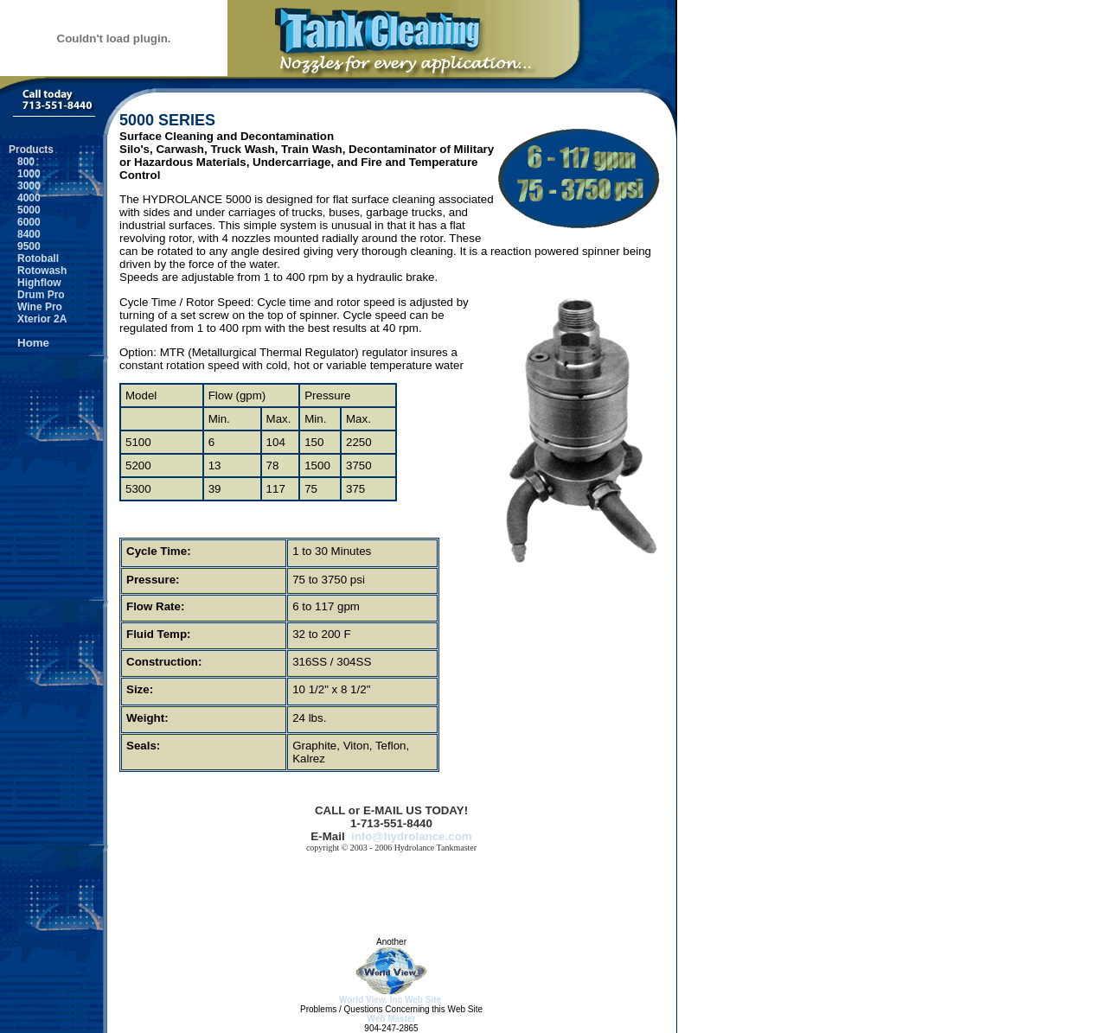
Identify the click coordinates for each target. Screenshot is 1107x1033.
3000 (25, 186)
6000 (25, 222)
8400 (25, 234)
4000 (25, 198)
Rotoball (34, 258)
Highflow (35, 283)
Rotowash (38, 271)
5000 (25, 210)
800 (22, 162)
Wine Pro (35, 307)
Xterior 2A (38, 319)
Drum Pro (37, 295)
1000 (25, 174)
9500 (25, 246)
